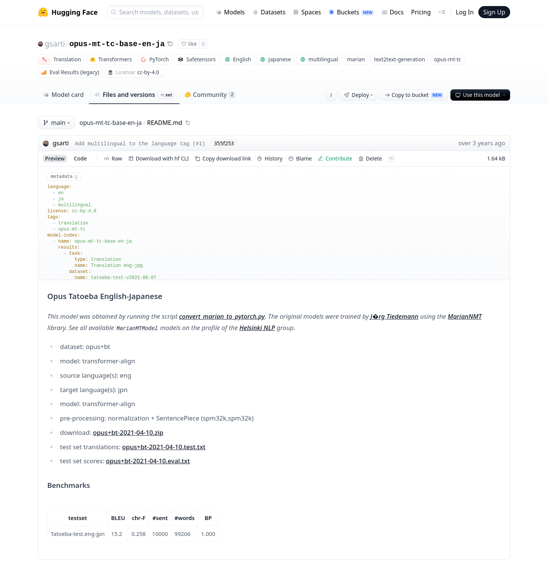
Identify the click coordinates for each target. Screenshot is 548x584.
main (57, 122)
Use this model (481, 94)
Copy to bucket (414, 94)
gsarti (55, 44)
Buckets (351, 12)
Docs (392, 12)
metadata (64, 176)
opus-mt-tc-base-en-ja (117, 44)
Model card (63, 94)
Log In (464, 12)
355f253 (224, 143)
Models (230, 12)
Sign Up (494, 12)
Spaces (307, 12)
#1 (199, 144)
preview (55, 158)
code (80, 158)
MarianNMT (465, 316)
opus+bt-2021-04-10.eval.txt (148, 460)
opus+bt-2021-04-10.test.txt (164, 446)
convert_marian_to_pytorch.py (222, 316)
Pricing (421, 12)
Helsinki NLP (257, 327)
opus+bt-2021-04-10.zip (128, 432)
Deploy (359, 94)
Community (210, 94)
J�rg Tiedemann (395, 316)
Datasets (269, 12)
